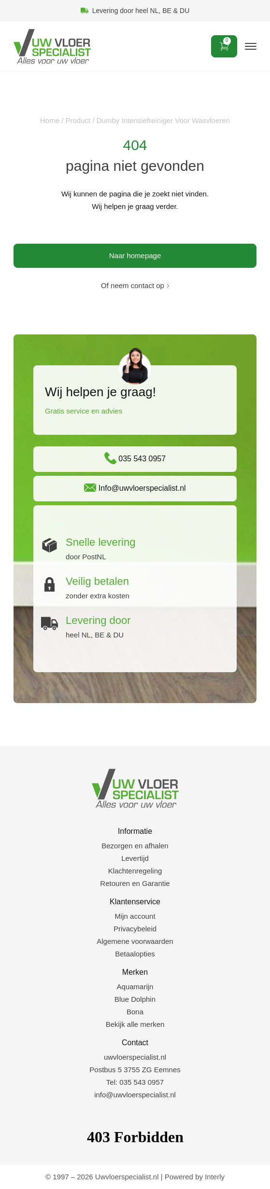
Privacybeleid (135, 929)
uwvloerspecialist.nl (135, 1057)
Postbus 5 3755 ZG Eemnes (134, 1069)
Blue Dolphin (135, 999)
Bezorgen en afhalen (134, 846)
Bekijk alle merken (135, 1024)
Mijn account (134, 916)
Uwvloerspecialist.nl (127, 1177)
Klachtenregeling (135, 871)
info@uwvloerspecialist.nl (135, 1095)
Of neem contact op (132, 285)
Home (49, 120)
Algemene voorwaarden (135, 941)
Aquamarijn (135, 986)
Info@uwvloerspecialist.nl (134, 488)
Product (78, 120)
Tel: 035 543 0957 (135, 1082)
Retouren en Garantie (135, 883)
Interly (215, 1177)
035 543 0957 (135, 458)
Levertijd (135, 858)
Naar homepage (135, 255)
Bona (135, 1012)
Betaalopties (135, 954)
